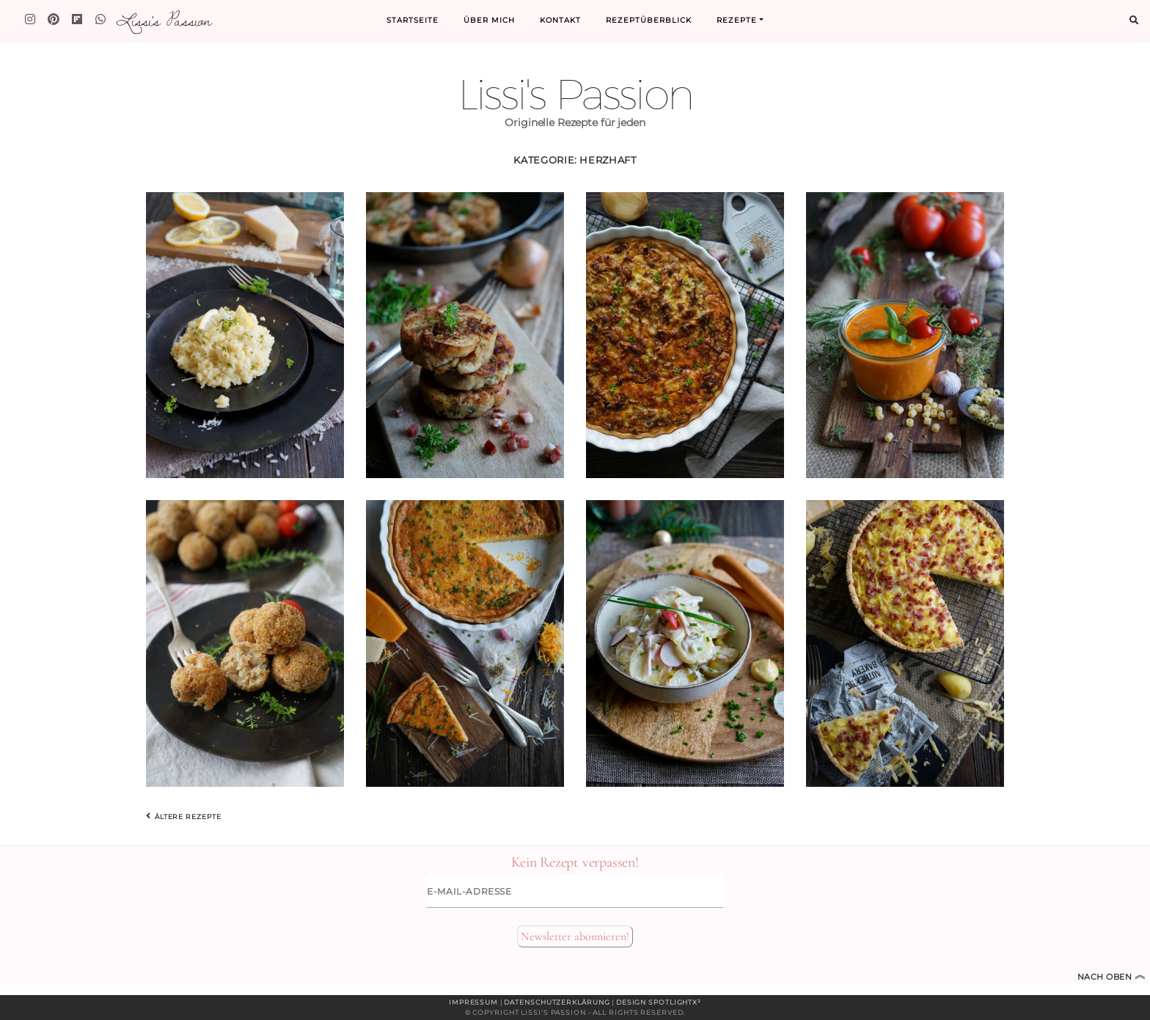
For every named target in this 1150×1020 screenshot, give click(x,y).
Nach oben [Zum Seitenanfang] (1111, 977)
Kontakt (560, 20)
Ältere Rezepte (183, 816)
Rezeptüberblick (649, 20)
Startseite (413, 20)
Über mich (489, 20)
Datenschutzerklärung (556, 1002)
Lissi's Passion (163, 19)
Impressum (473, 1002)
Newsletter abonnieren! (575, 936)
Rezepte (737, 20)
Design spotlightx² (658, 1002)
